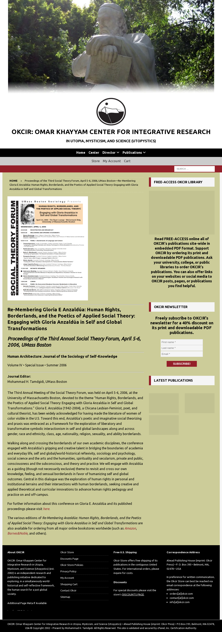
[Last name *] (182, 348)
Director (109, 152)
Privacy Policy (68, 571)
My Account (112, 161)
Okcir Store (67, 552)
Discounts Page (69, 558)
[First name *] (182, 342)
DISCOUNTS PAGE (133, 594)
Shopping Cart (68, 584)
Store (96, 161)
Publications (132, 152)
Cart (127, 161)
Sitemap (65, 596)
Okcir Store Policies (71, 564)
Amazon (130, 528)
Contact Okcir (68, 590)
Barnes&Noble (17, 533)
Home (80, 152)
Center (94, 152)
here (46, 509)
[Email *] (182, 354)
